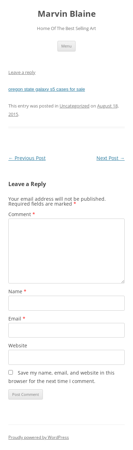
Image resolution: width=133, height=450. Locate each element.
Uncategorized (74, 106)
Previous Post (27, 158)
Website (17, 345)
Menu (66, 46)
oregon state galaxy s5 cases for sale (46, 89)
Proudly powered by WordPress (38, 437)
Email (16, 318)
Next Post (110, 158)
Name (17, 291)
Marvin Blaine (67, 13)
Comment (21, 214)
